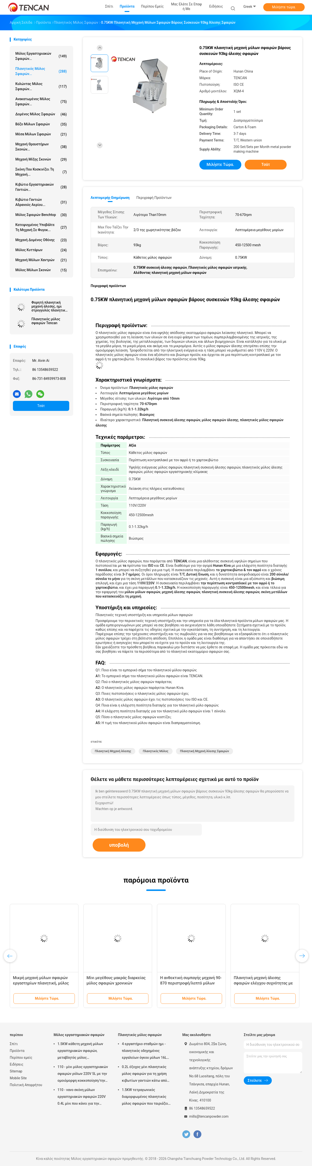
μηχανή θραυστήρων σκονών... (41, 146)
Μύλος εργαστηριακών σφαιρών (79, 1035)
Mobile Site (18, 1078)
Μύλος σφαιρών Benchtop (41, 215)
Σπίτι (14, 1044)
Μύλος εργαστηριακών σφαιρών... (41, 56)
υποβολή (119, 845)
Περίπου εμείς (21, 1057)
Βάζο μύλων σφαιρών (41, 124)
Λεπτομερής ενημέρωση (110, 198)
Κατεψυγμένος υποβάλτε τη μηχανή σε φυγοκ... (41, 227)
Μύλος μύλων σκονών (41, 270)
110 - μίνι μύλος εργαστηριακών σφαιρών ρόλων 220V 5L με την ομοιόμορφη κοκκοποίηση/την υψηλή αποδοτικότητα (83, 1074)
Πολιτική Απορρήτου (26, 1085)
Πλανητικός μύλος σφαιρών (140, 1035)
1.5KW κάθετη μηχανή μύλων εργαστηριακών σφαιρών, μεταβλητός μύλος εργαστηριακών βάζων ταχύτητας (80, 1051)
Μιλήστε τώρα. (284, 7)
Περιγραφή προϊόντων (154, 198)
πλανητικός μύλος (155, 751)
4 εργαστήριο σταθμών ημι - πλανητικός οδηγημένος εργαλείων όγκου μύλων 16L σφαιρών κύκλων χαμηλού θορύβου (144, 1051)
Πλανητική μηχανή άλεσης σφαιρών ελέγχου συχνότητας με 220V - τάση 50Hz (263, 983)
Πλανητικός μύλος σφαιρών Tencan (45, 321)
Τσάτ (41, 406)
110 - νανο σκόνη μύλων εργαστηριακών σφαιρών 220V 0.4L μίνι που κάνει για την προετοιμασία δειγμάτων (82, 1097)
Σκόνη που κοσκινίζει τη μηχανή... (41, 171)
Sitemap (16, 1071)
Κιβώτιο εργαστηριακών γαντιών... (41, 187)
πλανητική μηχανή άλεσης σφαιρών (204, 751)
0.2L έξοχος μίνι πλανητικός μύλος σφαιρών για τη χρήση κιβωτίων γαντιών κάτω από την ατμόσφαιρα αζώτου (144, 1074)
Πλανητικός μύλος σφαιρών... (41, 71)
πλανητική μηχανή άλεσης (113, 751)
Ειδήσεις (16, 1064)
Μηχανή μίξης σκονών (41, 159)
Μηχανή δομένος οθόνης (41, 240)
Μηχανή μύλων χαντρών (41, 260)
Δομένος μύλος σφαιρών (41, 114)
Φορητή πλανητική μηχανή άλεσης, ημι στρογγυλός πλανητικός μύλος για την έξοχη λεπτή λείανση (50, 306)
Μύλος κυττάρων (41, 250)
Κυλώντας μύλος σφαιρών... (41, 86)
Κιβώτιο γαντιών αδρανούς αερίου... (41, 202)
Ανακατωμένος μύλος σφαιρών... (41, 101)
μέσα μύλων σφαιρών (41, 134)
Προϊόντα (17, 1051)
